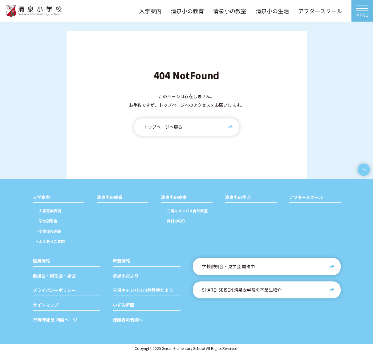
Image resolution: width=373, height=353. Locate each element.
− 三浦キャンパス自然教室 (186, 210)
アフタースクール (306, 197)
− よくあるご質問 (50, 241)
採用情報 (41, 261)
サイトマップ (46, 305)
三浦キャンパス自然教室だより (143, 290)
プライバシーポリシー (54, 290)
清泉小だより (126, 276)
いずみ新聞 (123, 305)
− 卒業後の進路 (48, 231)
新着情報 (121, 261)
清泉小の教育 (110, 197)
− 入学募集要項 (48, 210)
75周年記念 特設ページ (55, 320)
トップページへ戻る (163, 127)
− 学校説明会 (46, 220)
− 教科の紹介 (174, 220)
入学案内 (41, 197)
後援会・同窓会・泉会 (54, 276)
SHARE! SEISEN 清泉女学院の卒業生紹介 (242, 290)
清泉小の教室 (174, 197)
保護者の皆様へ (128, 320)
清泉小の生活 (238, 197)
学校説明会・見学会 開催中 (228, 266)
